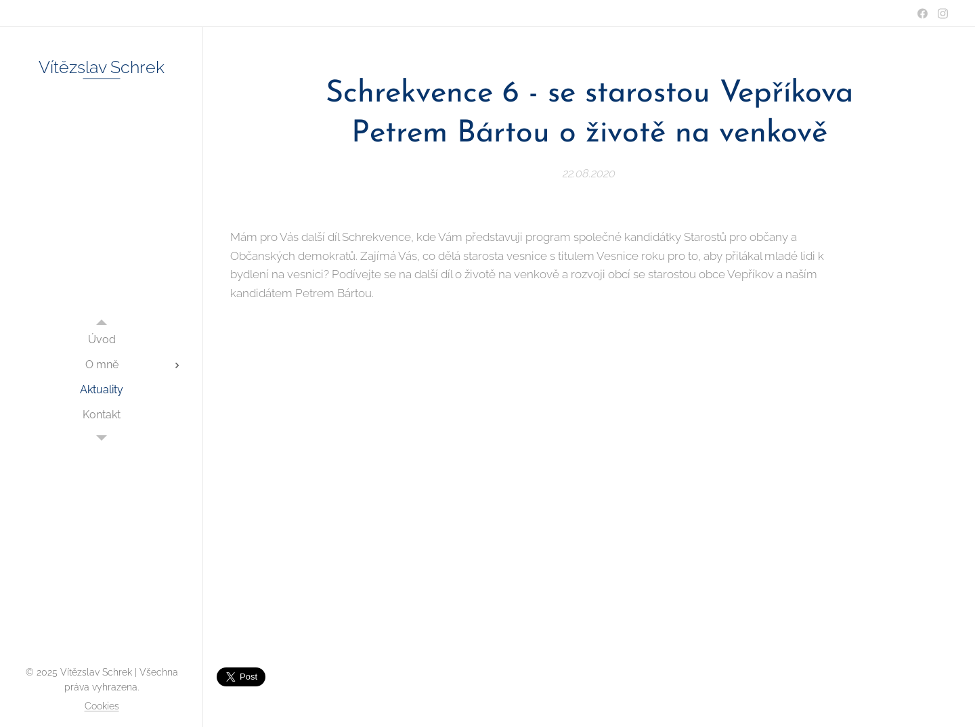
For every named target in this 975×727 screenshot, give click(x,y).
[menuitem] (101, 339)
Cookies (102, 706)
